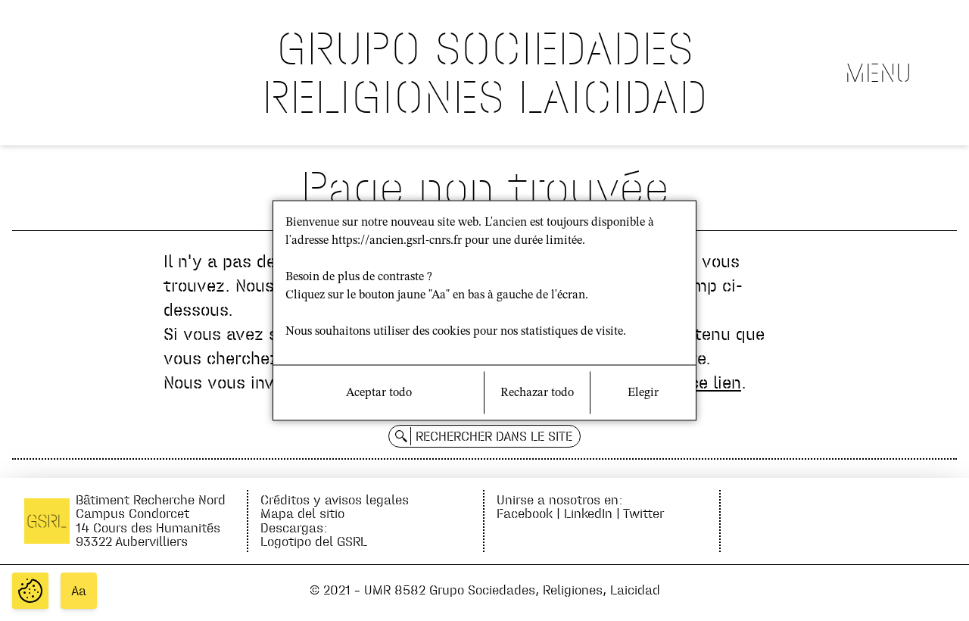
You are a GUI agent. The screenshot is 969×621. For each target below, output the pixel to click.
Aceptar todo (379, 393)
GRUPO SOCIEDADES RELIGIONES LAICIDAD (485, 72)
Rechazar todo (537, 393)
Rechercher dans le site (494, 436)
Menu (878, 73)
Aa (78, 590)
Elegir (643, 393)
